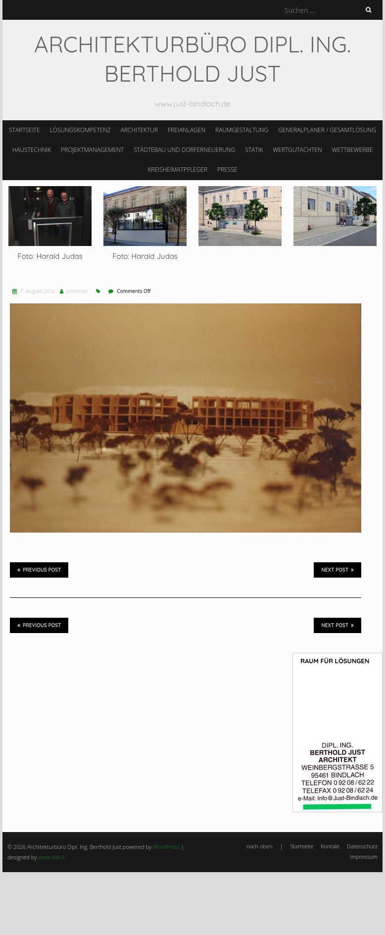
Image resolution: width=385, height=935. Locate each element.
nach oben (259, 846)
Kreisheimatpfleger (177, 169)
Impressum (364, 856)
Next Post (337, 570)
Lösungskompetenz (80, 130)
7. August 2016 (36, 291)
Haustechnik (31, 150)
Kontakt (330, 846)
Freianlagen (186, 130)
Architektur (139, 130)
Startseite (24, 130)
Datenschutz (362, 846)
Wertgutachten (297, 150)
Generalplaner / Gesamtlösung (327, 130)
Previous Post (39, 570)
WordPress (166, 846)
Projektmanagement (92, 150)
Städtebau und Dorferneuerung (184, 150)
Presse (227, 169)
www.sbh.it (51, 857)
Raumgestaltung (241, 130)
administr (77, 291)
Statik (254, 150)
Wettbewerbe (352, 150)
